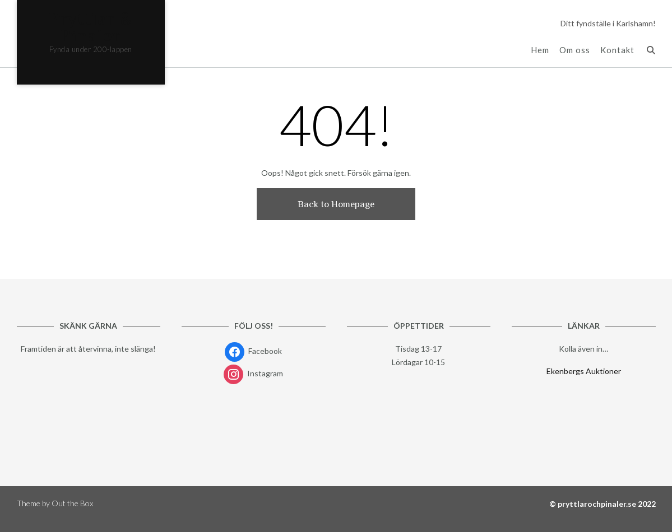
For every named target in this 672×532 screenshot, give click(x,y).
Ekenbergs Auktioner (583, 371)
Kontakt (617, 50)
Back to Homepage (336, 204)
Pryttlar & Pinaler (90, 27)
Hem (540, 50)
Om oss (574, 50)
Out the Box (72, 503)
